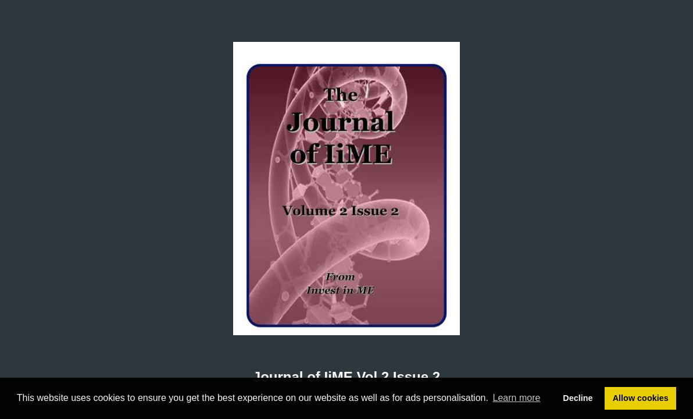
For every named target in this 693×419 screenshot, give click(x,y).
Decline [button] (577, 398)
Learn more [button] (517, 398)
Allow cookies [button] (641, 398)
